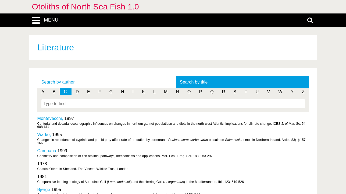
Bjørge (43, 189)
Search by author (58, 82)
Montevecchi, (51, 118)
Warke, (44, 134)
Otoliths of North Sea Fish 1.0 (85, 6)
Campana (46, 150)
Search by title (194, 82)
